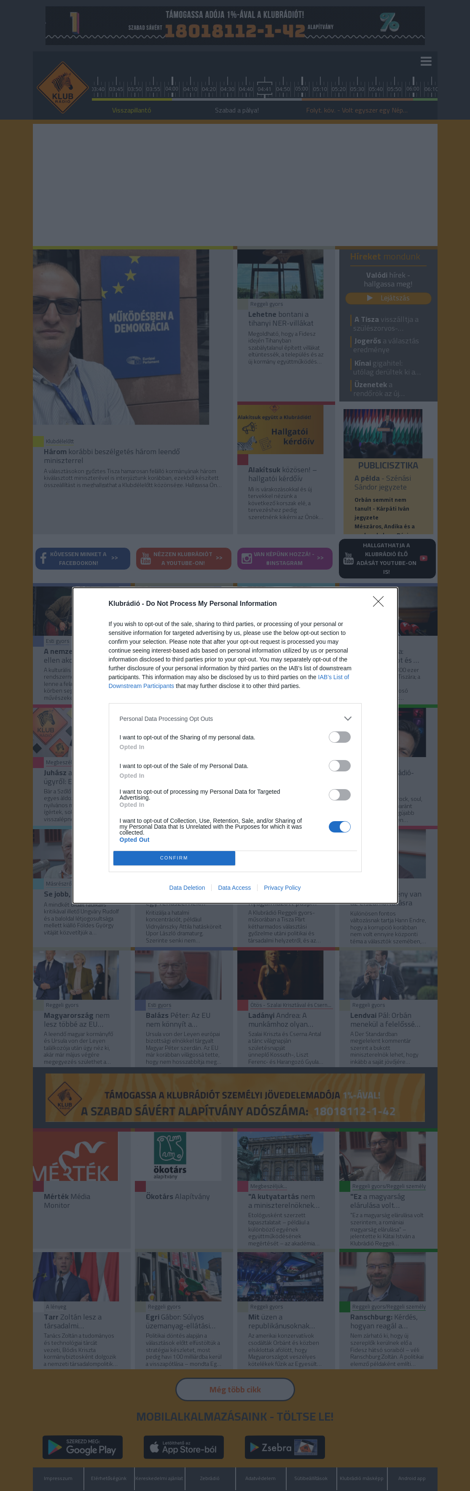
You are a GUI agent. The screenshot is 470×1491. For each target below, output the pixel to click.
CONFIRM (174, 858)
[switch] (340, 737)
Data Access (234, 887)
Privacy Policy (282, 887)
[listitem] (235, 718)
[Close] (381, 604)
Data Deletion (187, 887)
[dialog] (235, 745)
